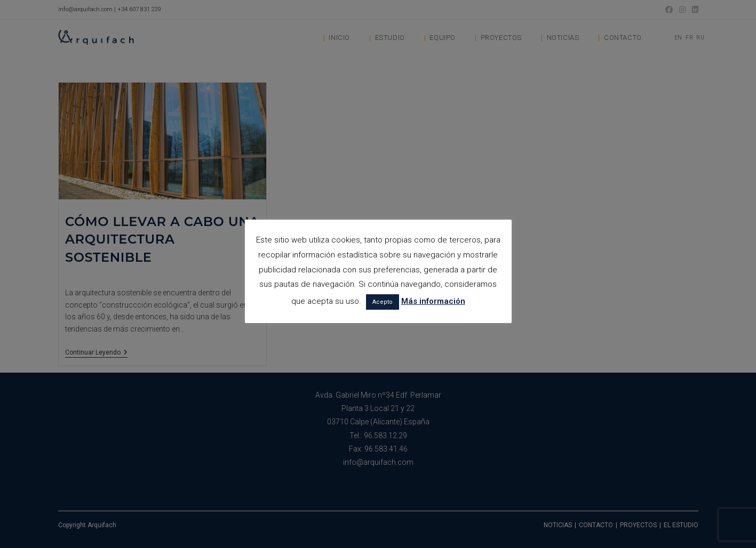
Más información (433, 301)
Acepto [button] (382, 302)
